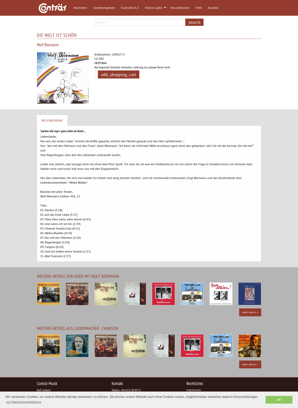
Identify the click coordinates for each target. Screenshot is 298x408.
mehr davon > (250, 312)
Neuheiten (80, 8)
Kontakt (213, 8)
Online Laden (154, 8)
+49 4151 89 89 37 (131, 390)
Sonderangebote (104, 8)
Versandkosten (179, 8)
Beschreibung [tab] (52, 120)
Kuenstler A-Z (130, 8)
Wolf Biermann (48, 44)
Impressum (193, 390)
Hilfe (198, 8)
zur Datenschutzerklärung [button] (23, 402)
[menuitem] (54, 8)
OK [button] (279, 399)
